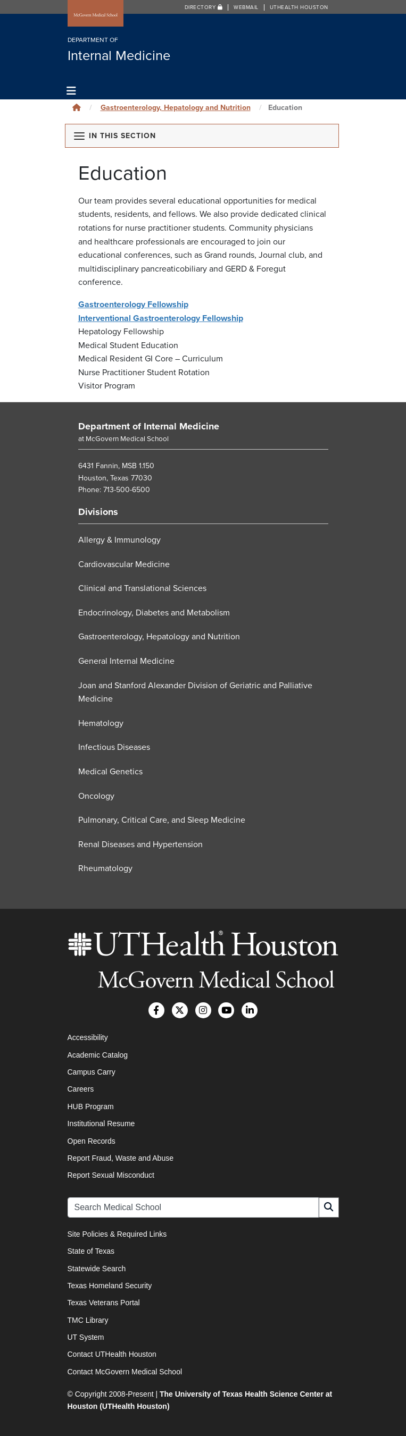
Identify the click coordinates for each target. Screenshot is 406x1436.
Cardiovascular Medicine (124, 564)
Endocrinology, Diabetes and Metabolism (154, 612)
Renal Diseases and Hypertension (140, 844)
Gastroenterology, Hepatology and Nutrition (176, 107)
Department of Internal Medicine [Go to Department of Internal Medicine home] (148, 426)
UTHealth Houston (299, 7)
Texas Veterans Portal (104, 1302)
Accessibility (88, 1037)
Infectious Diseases (114, 747)
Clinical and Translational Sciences (142, 588)
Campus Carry (91, 1072)
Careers (81, 1089)
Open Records (91, 1141)
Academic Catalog (98, 1055)
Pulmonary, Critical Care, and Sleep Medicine (161, 820)
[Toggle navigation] (72, 91)
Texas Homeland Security (110, 1285)
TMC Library (88, 1320)
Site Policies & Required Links (117, 1234)
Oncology (96, 796)
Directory (204, 7)
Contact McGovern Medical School (125, 1371)
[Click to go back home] (76, 108)
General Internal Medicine (126, 661)
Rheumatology (105, 868)
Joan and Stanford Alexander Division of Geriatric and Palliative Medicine (195, 692)
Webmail (246, 7)
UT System (86, 1337)
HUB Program (91, 1106)
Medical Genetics (110, 771)
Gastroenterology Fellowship (133, 304)
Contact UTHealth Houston (112, 1354)
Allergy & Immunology (119, 540)
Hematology (100, 723)
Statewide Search (97, 1268)
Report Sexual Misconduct (111, 1175)
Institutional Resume (101, 1123)
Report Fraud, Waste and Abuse (120, 1158)
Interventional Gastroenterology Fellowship (160, 318)
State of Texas (91, 1251)
